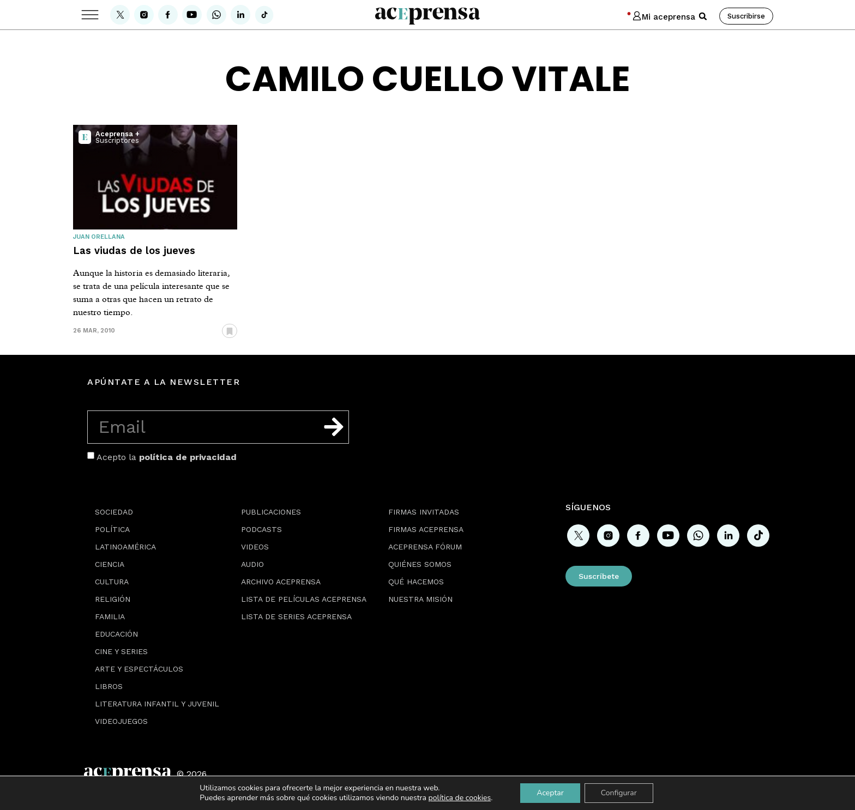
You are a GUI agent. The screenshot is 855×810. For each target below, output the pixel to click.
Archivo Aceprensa (281, 581)
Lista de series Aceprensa (296, 616)
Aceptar (550, 793)
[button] (703, 16)
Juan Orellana (99, 236)
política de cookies (460, 798)
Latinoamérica (125, 546)
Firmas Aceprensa (425, 529)
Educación (116, 634)
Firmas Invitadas (423, 511)
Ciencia (109, 564)
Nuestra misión (420, 599)
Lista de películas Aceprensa (303, 599)
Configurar (619, 793)
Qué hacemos (416, 581)
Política (112, 529)
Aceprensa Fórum (425, 546)
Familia (110, 616)
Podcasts (261, 529)
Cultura (112, 581)
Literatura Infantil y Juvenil (157, 703)
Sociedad (114, 511)
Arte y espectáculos (139, 668)
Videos (255, 546)
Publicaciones (271, 511)
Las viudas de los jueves (134, 250)
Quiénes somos (419, 564)
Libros (109, 686)
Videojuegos (121, 721)
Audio (252, 564)
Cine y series (121, 651)
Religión (112, 599)
